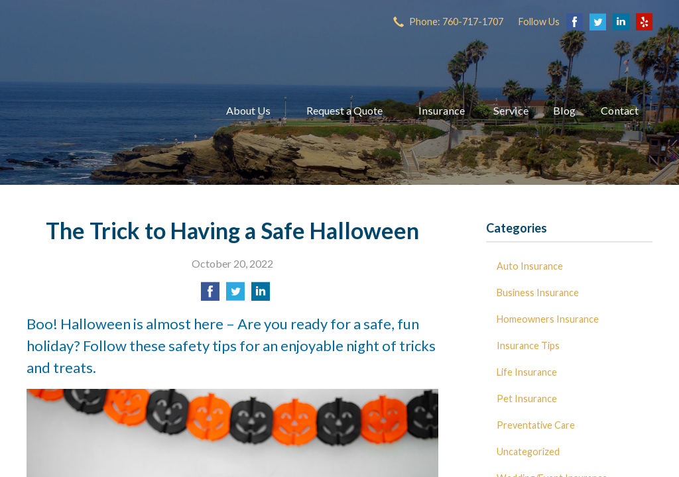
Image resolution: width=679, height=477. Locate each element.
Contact (620, 110)
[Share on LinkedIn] (260, 295)
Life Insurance (527, 372)
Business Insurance (538, 292)
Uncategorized (528, 451)
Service (510, 110)
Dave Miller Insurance (109, 110)
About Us (248, 110)
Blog (564, 110)
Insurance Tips (528, 345)
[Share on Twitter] (235, 295)
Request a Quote (344, 110)
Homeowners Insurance (548, 319)
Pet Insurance (527, 398)
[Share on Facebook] (210, 295)
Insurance (441, 110)
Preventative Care (536, 425)
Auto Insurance (530, 266)
